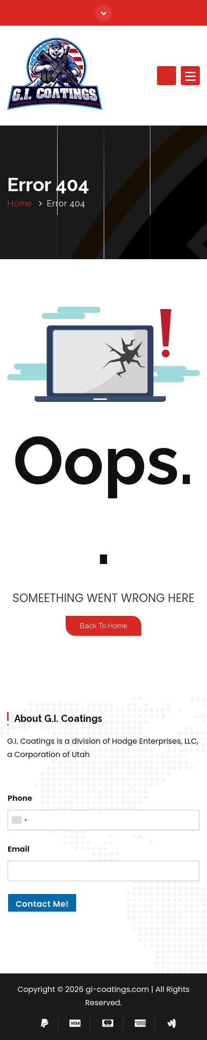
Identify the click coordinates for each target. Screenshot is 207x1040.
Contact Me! (42, 904)
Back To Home (103, 626)
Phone (20, 798)
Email (19, 849)
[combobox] (19, 820)
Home (19, 203)
